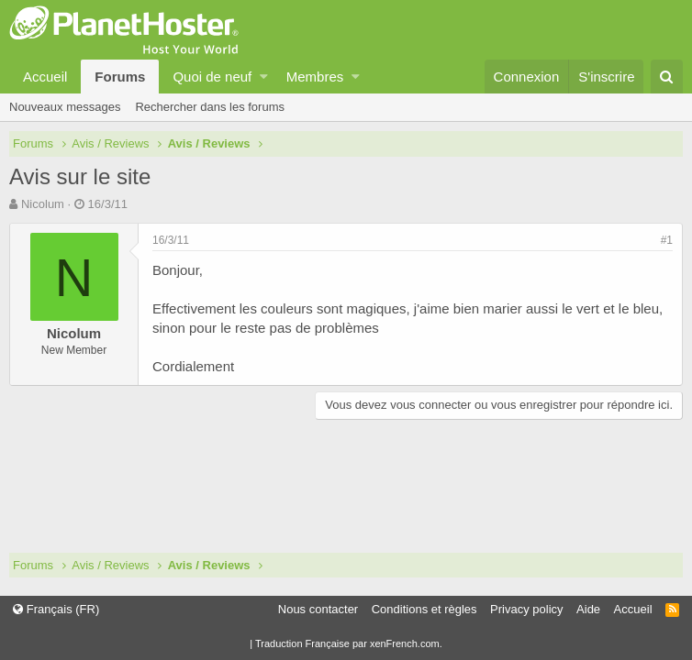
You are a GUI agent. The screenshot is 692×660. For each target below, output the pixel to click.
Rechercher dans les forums (210, 107)
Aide (588, 609)
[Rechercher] (667, 77)
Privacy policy (526, 609)
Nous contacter (318, 609)
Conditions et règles (424, 609)
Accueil (45, 76)
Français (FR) (56, 609)
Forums (120, 76)
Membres (315, 76)
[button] (264, 77)
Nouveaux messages (64, 107)
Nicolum (42, 204)
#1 (667, 240)
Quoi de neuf (212, 76)
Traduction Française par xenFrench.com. (348, 643)
